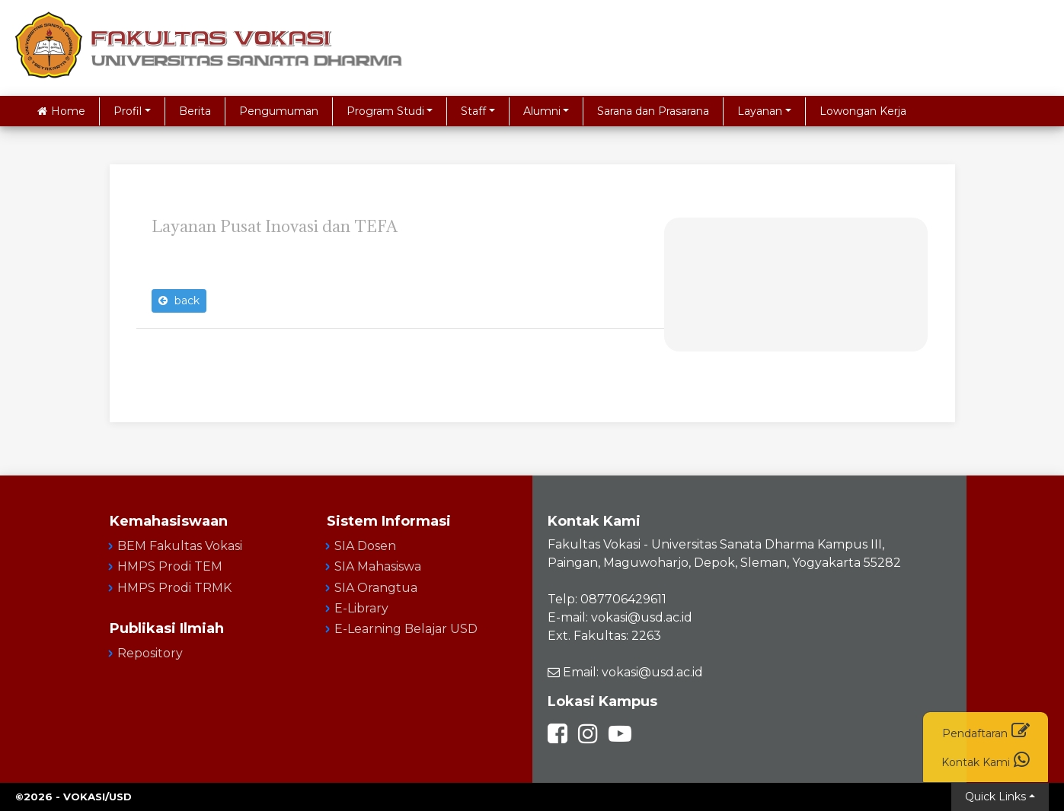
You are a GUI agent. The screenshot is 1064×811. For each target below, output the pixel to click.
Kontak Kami (985, 759)
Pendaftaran (986, 730)
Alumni (542, 111)
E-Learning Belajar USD (406, 629)
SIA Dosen (365, 546)
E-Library (361, 608)
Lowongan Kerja (863, 111)
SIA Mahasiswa (377, 566)
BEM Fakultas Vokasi (179, 546)
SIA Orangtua (375, 587)
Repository (150, 653)
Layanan (759, 111)
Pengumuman (278, 111)
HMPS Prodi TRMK (174, 587)
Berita (195, 111)
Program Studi (385, 111)
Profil (127, 111)
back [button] (179, 300)
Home (61, 111)
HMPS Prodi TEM (169, 566)
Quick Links (995, 796)
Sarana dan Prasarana (653, 111)
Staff (473, 111)
